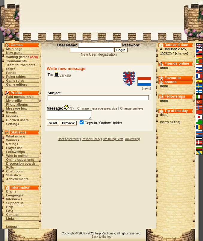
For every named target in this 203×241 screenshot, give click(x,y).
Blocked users (17, 120)
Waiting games (17, 57)
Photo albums (17, 104)
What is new (15, 136)
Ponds (11, 73)
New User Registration (99, 54)
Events (11, 112)
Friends (12, 116)
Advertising (132, 139)
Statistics (13, 175)
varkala (65, 75)
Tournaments (16, 61)
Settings (12, 124)
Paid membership (20, 96)
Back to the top (102, 236)
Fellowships (15, 152)
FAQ (9, 211)
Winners (12, 140)
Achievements (17, 179)
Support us (14, 203)
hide (164, 114)
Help (9, 207)
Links (10, 218)
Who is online (17, 155)
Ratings (12, 144)
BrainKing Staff (113, 139)
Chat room (14, 171)
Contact (12, 214)
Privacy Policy (91, 139)
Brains (11, 191)
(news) (146, 88)
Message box (16, 108)
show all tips (170, 122)
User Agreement (68, 139)
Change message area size (97, 108)
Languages (14, 195)
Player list (14, 148)
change (181, 53)
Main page (14, 49)
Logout (11, 226)
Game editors (16, 84)
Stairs (10, 69)
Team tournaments (20, 65)
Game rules (15, 80)
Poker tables (15, 76)
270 (34, 57)
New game (14, 52)
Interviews (14, 199)
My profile (14, 100)
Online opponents (20, 159)
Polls (10, 167)
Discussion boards (20, 163)
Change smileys (131, 108)
